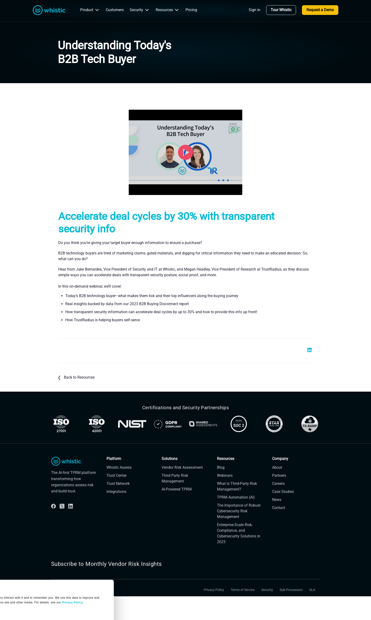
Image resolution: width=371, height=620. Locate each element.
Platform (113, 467)
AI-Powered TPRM (177, 498)
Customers (115, 10)
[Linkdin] (70, 515)
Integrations (116, 500)
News (276, 508)
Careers (278, 492)
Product (90, 10)
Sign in (254, 10)
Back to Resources (76, 377)
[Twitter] (62, 515)
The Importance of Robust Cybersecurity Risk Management (239, 520)
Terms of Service (243, 599)
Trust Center (116, 484)
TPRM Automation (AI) (236, 506)
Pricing (191, 10)
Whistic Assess (119, 476)
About (277, 476)
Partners (279, 484)
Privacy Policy (214, 599)
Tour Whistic (281, 10)
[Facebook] (53, 515)
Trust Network (118, 492)
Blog (221, 476)
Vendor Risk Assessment (182, 476)
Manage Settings (21, 585)
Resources (168, 10)
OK (44, 603)
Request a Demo (320, 10)
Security (140, 10)
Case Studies (283, 500)
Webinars (225, 484)
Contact (278, 516)
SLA (312, 599)
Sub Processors (291, 599)
